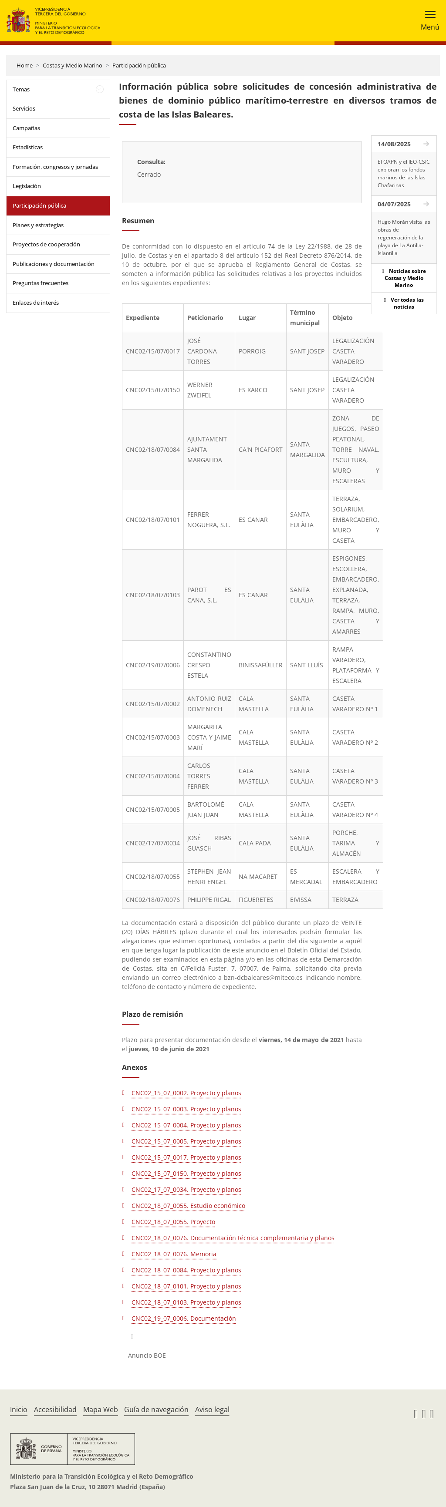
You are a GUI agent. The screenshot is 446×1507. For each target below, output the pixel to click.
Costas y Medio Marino (72, 65)
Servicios (24, 108)
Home (25, 65)
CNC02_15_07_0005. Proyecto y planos (186, 1141)
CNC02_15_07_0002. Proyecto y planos (186, 1093)
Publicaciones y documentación (54, 264)
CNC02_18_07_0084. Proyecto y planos (186, 1270)
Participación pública (139, 65)
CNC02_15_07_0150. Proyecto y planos (186, 1173)
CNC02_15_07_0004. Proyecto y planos (186, 1125)
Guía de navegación (156, 1409)
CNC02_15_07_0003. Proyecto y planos (186, 1109)
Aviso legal (212, 1409)
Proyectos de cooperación (46, 244)
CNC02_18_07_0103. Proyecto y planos (186, 1302)
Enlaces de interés (36, 302)
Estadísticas (28, 147)
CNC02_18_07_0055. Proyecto (173, 1222)
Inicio (18, 1409)
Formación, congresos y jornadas (55, 167)
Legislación (27, 186)
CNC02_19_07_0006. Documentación (184, 1318)
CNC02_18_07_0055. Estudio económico (188, 1205)
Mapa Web (100, 1409)
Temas (21, 89)
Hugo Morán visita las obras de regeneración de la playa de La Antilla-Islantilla (404, 237)
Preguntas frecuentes (40, 283)
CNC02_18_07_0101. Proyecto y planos (186, 1286)
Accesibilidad (55, 1409)
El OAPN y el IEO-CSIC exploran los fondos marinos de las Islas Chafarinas (404, 173)
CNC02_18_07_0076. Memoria (174, 1254)
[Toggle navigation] (427, 20)
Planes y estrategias (38, 225)
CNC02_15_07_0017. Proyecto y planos (186, 1157)
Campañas (26, 128)
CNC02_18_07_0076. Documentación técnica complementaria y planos (233, 1238)
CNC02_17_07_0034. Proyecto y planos (186, 1189)
